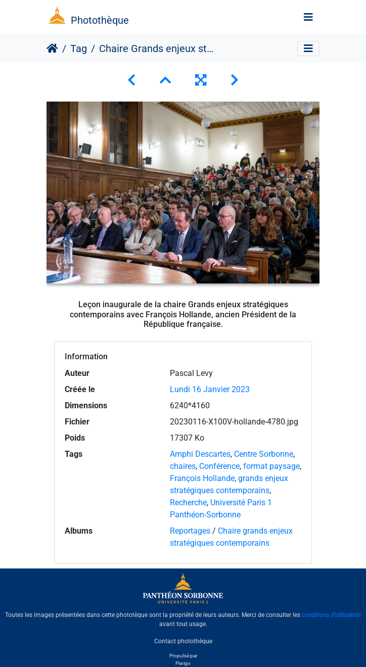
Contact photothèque (183, 641)
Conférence (219, 466)
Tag (78, 48)
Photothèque (100, 20)
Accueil (52, 48)
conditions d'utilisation (331, 614)
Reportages (190, 531)
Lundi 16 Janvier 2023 (210, 389)
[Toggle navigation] (308, 17)
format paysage (271, 466)
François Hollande (202, 478)
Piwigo (183, 663)
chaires (183, 466)
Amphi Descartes (200, 454)
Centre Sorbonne (263, 454)
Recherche (188, 502)
